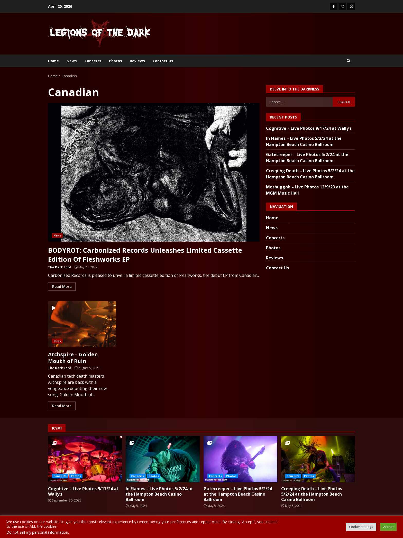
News (72, 60)
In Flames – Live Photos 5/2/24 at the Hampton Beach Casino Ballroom (162, 459)
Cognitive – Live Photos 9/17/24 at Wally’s (309, 128)
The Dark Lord (59, 267)
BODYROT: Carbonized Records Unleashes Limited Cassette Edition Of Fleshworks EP (154, 172)
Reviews (137, 60)
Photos (115, 60)
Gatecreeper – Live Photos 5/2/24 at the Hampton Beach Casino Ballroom (240, 459)
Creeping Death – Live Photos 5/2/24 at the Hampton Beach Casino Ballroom (318, 459)
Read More (61, 286)
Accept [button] (388, 526)
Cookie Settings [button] (361, 526)
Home (53, 60)
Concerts (93, 60)
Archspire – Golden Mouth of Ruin (82, 324)
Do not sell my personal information (37, 532)
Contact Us (163, 60)
